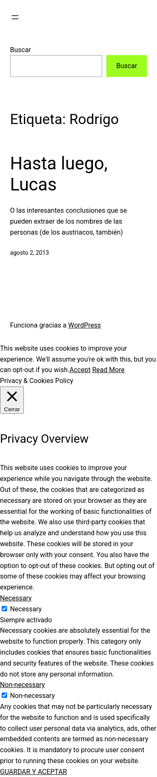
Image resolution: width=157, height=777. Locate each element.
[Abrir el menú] (15, 17)
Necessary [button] (16, 598)
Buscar (20, 50)
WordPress (84, 325)
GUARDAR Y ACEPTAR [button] (33, 772)
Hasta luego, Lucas (59, 174)
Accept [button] (79, 370)
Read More (108, 370)
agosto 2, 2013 (29, 252)
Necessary (26, 609)
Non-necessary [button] (22, 685)
